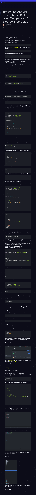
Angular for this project (14, 47)
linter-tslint (7, 368)
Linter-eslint (7, 367)
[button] (34, 3)
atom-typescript (11, 360)
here (15, 361)
